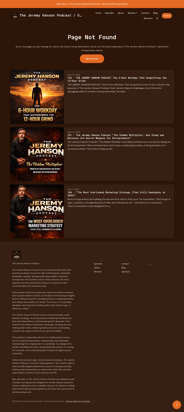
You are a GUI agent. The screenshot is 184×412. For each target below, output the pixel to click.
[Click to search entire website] (157, 18)
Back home (92, 58)
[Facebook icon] (150, 264)
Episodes (109, 13)
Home (98, 13)
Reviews (132, 13)
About (121, 13)
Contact (145, 13)
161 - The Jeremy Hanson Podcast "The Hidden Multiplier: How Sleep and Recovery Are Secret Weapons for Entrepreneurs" (115, 137)
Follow (167, 15)
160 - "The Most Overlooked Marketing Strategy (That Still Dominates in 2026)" (116, 194)
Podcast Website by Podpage (78, 401)
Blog (156, 13)
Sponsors (148, 18)
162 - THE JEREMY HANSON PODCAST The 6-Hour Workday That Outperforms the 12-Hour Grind (116, 79)
